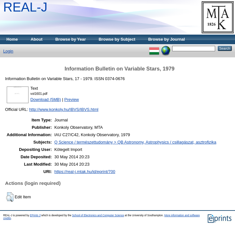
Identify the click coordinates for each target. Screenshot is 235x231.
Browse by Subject (117, 39)
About (37, 39)
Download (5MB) (45, 99)
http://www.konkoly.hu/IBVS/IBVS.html (63, 109)
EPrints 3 (35, 215)
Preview (71, 99)
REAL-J (25, 7)
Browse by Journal (166, 39)
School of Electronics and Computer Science (98, 215)
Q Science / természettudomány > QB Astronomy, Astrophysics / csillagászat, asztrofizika (135, 142)
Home (12, 39)
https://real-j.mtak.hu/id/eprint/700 (85, 171)
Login (8, 51)
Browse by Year (70, 39)
